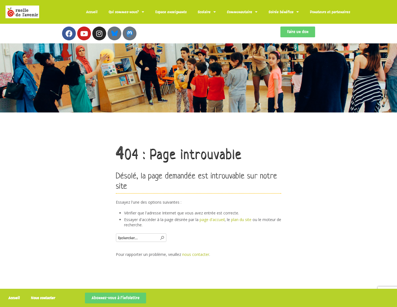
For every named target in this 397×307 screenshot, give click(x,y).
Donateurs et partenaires (330, 12)
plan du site (241, 219)
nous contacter (195, 254)
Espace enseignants (171, 12)
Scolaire (207, 12)
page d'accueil (212, 219)
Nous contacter (43, 298)
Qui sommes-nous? (126, 12)
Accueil (92, 12)
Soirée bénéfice (284, 12)
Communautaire (242, 12)
